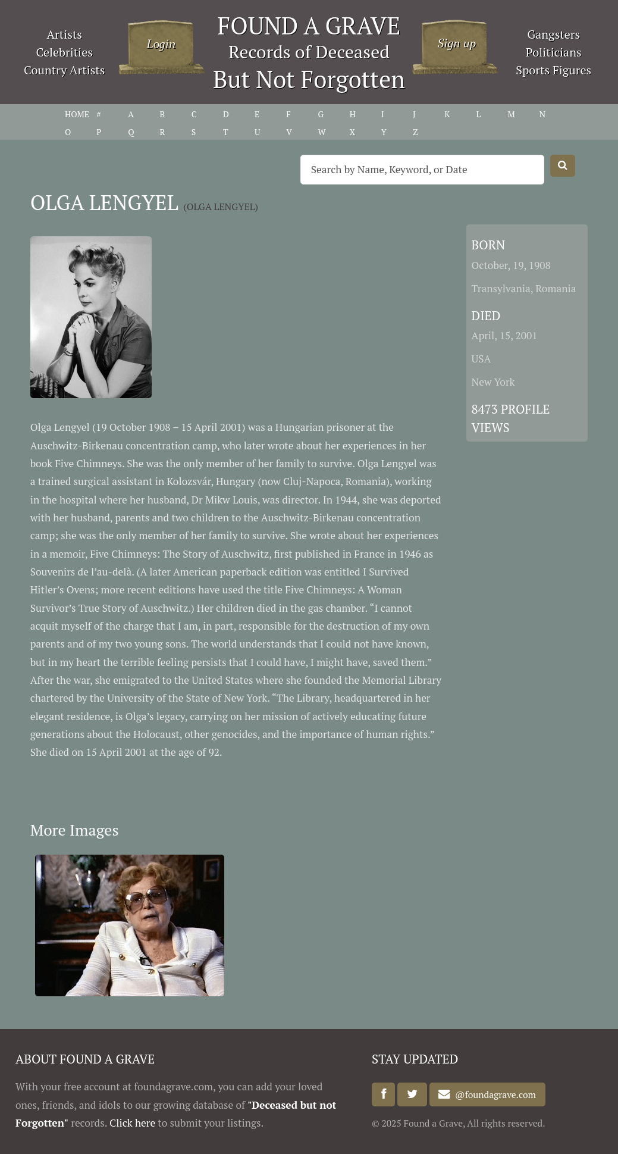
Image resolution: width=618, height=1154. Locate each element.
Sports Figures (553, 70)
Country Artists (64, 70)
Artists (64, 34)
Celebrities (64, 52)
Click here (132, 1123)
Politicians (554, 52)
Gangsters (553, 34)
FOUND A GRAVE (309, 25)
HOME (77, 114)
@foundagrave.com (493, 1094)
